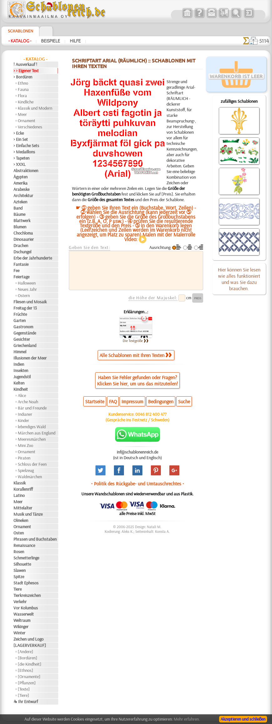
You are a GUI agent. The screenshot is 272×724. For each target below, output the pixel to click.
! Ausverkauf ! (25, 64)
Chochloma (23, 233)
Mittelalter (22, 508)
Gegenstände (24, 333)
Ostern (24, 295)
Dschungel (22, 252)
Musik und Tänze (28, 514)
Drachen (20, 245)
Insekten (20, 370)
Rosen (18, 551)
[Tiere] (23, 695)
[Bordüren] (27, 658)
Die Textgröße (136, 340)
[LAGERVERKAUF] (29, 645)
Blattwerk (21, 220)
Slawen (19, 570)
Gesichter (21, 339)
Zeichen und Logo (28, 639)
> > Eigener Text (26, 70)
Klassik (19, 483)
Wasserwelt (23, 614)
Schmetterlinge (26, 558)
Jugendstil (22, 376)
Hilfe (75, 40)
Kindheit (20, 389)
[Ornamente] (29, 676)
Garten (19, 320)
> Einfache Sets (26, 145)
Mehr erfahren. (187, 719)
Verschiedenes (30, 127)
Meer (22, 114)
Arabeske (21, 189)
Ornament (26, 120)
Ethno (23, 83)
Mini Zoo (25, 445)
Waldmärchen (30, 476)
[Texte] (24, 689)
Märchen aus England (36, 433)
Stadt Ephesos (25, 583)
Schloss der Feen (32, 464)
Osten (18, 533)
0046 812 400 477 (151, 414)
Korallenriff (23, 489)
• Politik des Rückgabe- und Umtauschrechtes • (137, 483)
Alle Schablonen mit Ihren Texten (136, 355)
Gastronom (23, 327)
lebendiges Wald (32, 426)
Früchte (20, 314)
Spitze (18, 576)
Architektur (23, 195)
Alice (22, 395)
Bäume (19, 214)
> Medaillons (24, 152)
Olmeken (20, 520)
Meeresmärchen (32, 439)
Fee (16, 270)
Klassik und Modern (35, 108)
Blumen (19, 227)
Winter (19, 633)
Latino (19, 495)
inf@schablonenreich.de (137, 452)
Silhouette (22, 564)
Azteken (20, 202)
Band (18, 208)
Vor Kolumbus (25, 608)
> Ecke (18, 133)
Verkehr (20, 601)
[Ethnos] (25, 670)
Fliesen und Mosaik (30, 302)
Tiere (17, 589)
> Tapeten (21, 158)
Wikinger (20, 626)
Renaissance (24, 545)
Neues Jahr (27, 289)
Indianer (25, 414)
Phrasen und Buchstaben (35, 539)
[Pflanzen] (27, 683)
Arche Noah (28, 401)
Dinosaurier (23, 239)
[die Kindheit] (29, 664)
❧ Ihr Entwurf (25, 701)
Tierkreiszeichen (27, 595)
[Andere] (25, 651)
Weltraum (21, 620)
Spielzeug (26, 470)
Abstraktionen (25, 170)
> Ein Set (20, 139)
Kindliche (25, 102)
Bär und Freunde (32, 408)
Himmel (19, 352)
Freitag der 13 (25, 308)
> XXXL (19, 164)
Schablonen (20, 31)
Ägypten (20, 177)
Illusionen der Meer (30, 358)
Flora (22, 95)
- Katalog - (19, 40)
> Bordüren (22, 77)
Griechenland (24, 345)
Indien (18, 364)
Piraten (24, 458)
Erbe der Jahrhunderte (32, 258)
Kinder (23, 420)
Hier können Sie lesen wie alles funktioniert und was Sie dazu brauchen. (239, 278)
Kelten (18, 383)
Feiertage (21, 277)
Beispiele (50, 40)
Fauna (23, 89)
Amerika (20, 183)
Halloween (27, 283)
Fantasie (20, 264)
